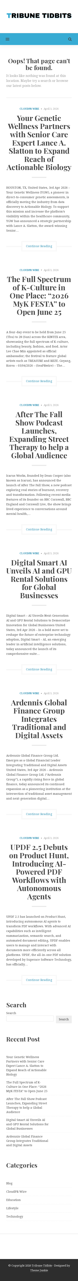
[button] (4, 39)
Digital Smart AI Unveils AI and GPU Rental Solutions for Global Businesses (39, 578)
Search (11, 1013)
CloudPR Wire (29, 108)
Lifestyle (12, 1208)
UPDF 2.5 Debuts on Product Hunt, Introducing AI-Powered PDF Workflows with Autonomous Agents (39, 871)
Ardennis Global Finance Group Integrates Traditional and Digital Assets (39, 718)
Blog (9, 1183)
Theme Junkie (39, 1270)
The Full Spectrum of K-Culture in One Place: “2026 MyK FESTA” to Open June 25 (39, 295)
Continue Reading (39, 246)
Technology (14, 1216)
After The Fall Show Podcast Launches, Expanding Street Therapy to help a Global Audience (39, 434)
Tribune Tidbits (42, 1265)
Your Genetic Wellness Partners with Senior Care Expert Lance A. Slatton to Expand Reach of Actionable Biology (39, 142)
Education (13, 1200)
